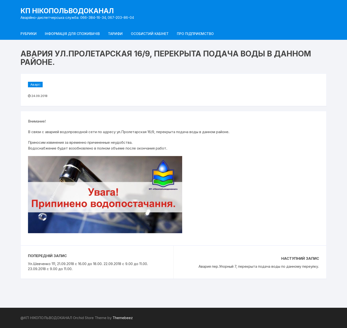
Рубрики (28, 34)
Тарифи (115, 34)
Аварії (35, 84)
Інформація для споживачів (72, 34)
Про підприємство (195, 34)
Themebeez (123, 317)
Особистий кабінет (150, 34)
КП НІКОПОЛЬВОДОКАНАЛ (67, 11)
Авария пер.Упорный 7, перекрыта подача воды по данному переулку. (259, 266)
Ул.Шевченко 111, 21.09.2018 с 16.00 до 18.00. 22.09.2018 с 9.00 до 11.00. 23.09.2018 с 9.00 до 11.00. (88, 266)
